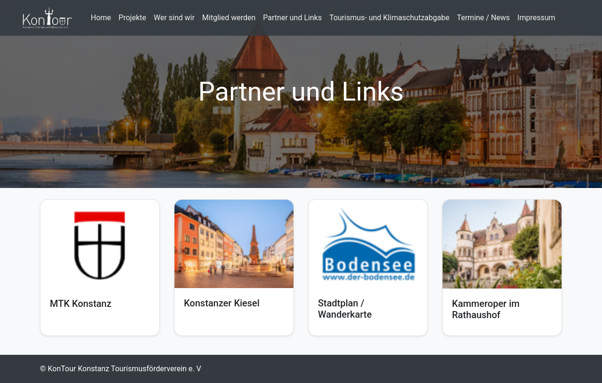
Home (101, 17)
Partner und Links (292, 17)
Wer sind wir (174, 17)
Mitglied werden (228, 17)
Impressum (536, 17)
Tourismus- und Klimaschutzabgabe (389, 17)
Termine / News (483, 17)
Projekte (132, 17)
